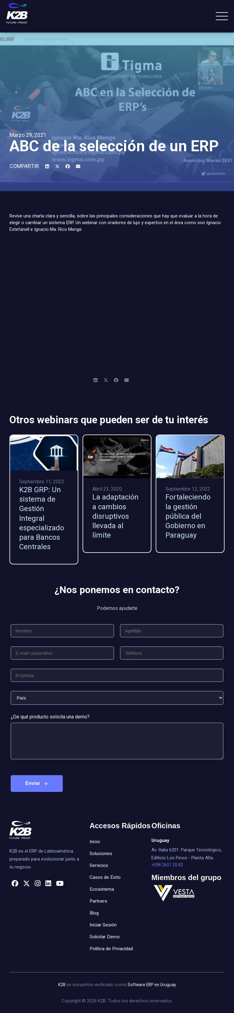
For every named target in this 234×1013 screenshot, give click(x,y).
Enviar (32, 783)
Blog (94, 913)
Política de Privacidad (113, 948)
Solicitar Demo (105, 937)
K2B (61, 984)
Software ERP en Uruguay (152, 984)
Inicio (95, 841)
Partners (99, 901)
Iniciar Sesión (104, 925)
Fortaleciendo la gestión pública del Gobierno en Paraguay (188, 516)
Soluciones (101, 853)
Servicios (100, 865)
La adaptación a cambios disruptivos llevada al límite (115, 516)
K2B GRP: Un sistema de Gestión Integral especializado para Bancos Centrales (41, 518)
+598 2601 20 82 (168, 865)
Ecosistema (102, 889)
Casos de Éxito (106, 877)
